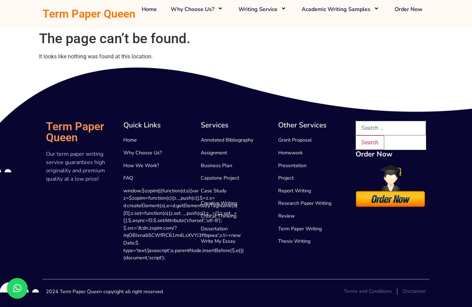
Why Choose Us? (198, 9)
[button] (17, 288)
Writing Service (263, 9)
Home (149, 9)
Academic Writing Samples (341, 9)
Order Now (409, 9)
